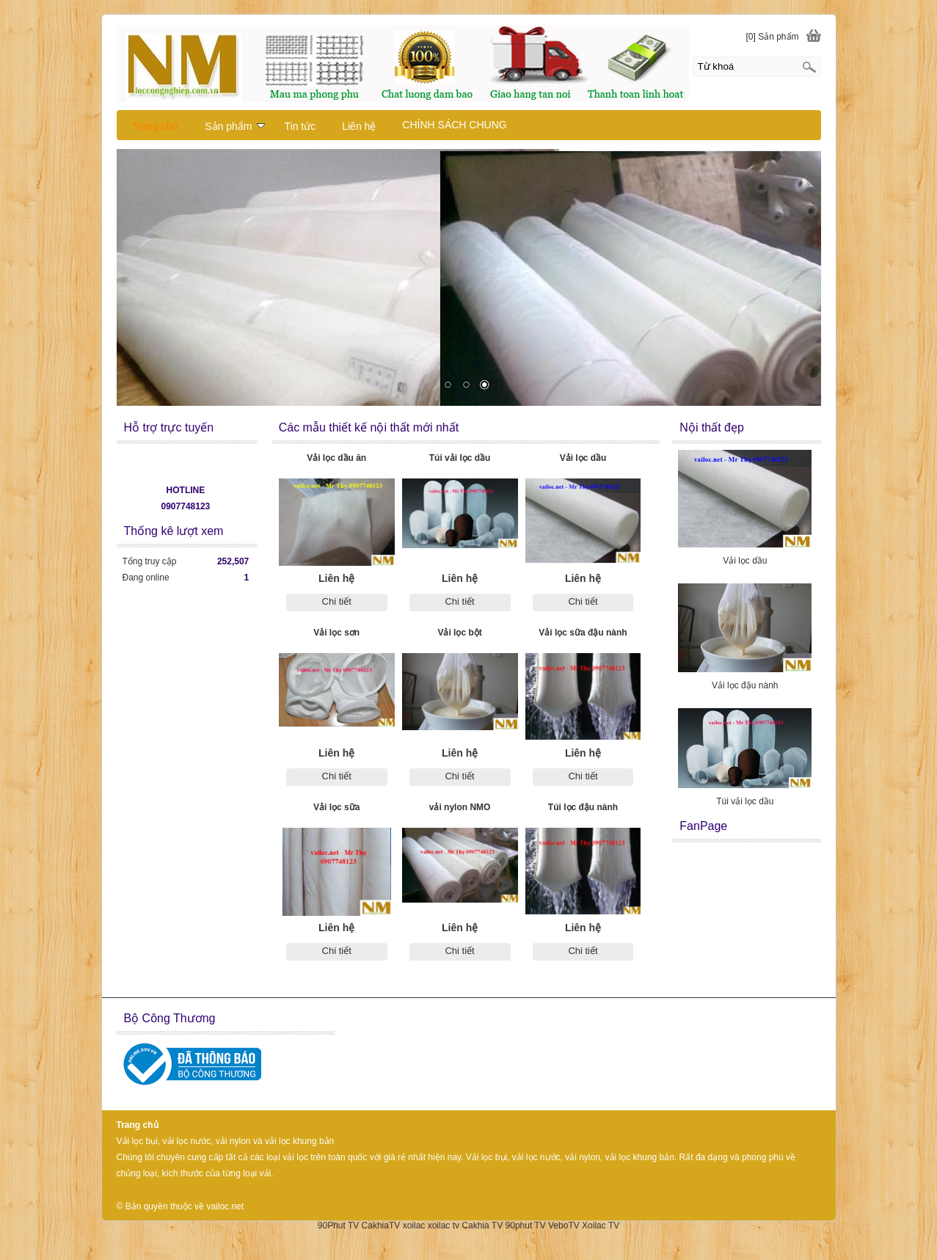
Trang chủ (155, 126)
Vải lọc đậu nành (745, 685)
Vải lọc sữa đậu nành (583, 632)
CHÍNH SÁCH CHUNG (454, 125)
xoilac (414, 1225)
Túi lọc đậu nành (583, 807)
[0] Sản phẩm (771, 37)
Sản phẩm (235, 126)
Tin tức (300, 126)
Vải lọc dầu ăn (336, 458)
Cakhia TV (482, 1225)
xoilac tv (443, 1225)
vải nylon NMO (460, 807)
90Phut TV (338, 1225)
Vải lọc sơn (336, 632)
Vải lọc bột (459, 632)
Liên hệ (359, 126)
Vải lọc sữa (336, 807)
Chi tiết (336, 601)
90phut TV (526, 1225)
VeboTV (564, 1225)
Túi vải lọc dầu (460, 458)
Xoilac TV (600, 1225)
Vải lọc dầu (583, 458)
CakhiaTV (381, 1225)
